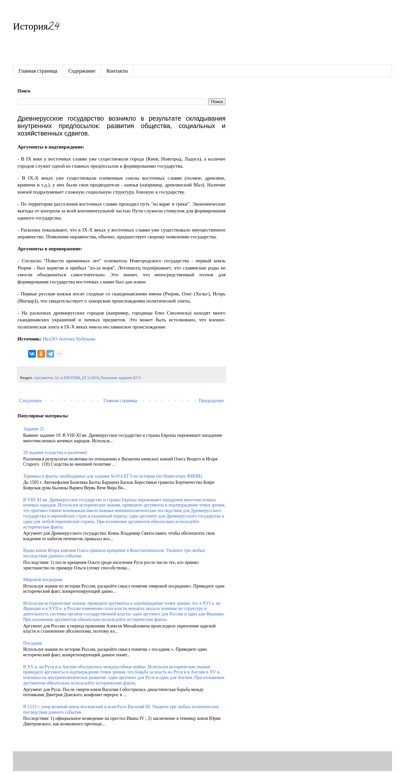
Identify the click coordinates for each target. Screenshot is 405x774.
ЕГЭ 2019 (90, 377)
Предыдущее (211, 400)
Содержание (82, 71)
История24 (36, 27)
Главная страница (37, 71)
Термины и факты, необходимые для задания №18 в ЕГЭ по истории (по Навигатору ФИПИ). (113, 476)
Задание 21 (33, 428)
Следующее (30, 400)
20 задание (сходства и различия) (55, 452)
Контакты (117, 71)
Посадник (32, 643)
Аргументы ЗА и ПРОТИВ (57, 377)
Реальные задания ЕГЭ (121, 377)
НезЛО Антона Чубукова (69, 338)
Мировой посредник (43, 579)
